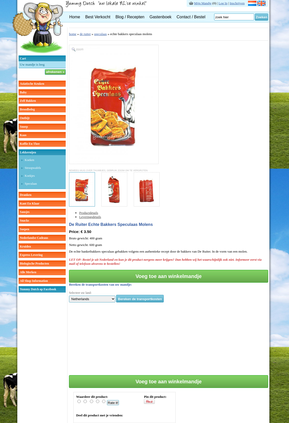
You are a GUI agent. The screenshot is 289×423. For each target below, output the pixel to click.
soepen (24, 229)
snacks (24, 220)
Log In (222, 3)
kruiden (25, 246)
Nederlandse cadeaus (34, 238)
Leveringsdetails (90, 217)
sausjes (25, 212)
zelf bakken (28, 101)
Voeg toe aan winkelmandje (168, 276)
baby (23, 92)
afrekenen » (55, 72)
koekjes (30, 176)
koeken (29, 160)
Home (74, 17)
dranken (25, 195)
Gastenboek (160, 17)
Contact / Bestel (191, 17)
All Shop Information (34, 281)
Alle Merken (28, 272)
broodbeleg (27, 109)
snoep (24, 126)
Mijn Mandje (202, 3)
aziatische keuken (32, 83)
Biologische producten (34, 263)
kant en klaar (29, 203)
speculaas (31, 183)
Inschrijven (237, 3)
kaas (23, 135)
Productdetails (88, 213)
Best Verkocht (98, 17)
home (72, 34)
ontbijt (25, 118)
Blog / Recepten (129, 17)
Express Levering (31, 255)
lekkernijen (28, 152)
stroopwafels (33, 168)
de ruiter (85, 34)
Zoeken (261, 17)
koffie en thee (30, 143)
